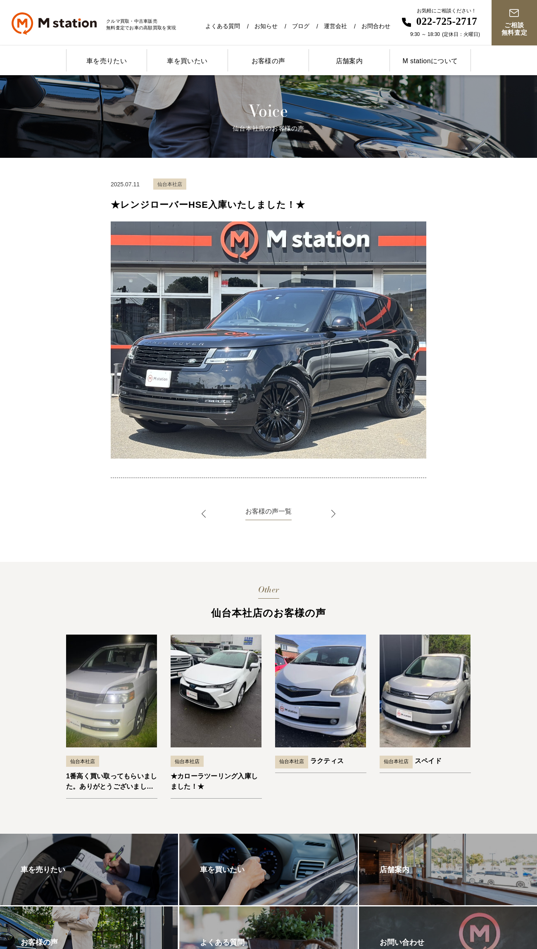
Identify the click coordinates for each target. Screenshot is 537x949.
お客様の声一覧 (268, 511)
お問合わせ (375, 26)
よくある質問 (222, 26)
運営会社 (335, 26)
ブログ (300, 26)
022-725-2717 (447, 21)
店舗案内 (349, 60)
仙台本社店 (82, 761)
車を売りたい (106, 60)
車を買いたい (187, 60)
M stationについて (430, 60)
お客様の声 (268, 60)
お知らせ (266, 26)
